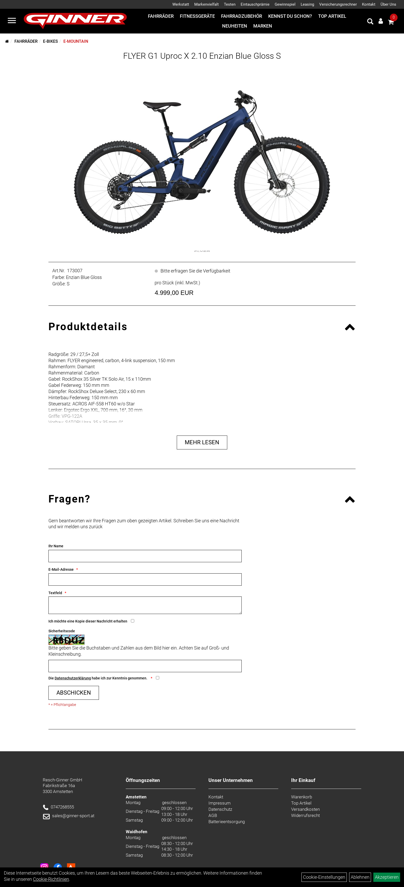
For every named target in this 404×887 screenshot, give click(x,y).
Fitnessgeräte (197, 16)
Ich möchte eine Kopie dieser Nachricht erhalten (87, 621)
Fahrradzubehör (241, 16)
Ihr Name (55, 546)
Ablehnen (360, 877)
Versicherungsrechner (338, 4)
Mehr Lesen (202, 442)
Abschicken (73, 692)
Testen (229, 4)
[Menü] (12, 21)
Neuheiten (234, 26)
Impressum (219, 803)
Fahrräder (161, 16)
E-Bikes (50, 41)
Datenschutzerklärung (73, 678)
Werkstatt (180, 4)
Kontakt (368, 4)
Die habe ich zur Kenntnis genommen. (98, 678)
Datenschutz (220, 809)
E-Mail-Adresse (61, 569)
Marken (262, 26)
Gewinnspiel (285, 4)
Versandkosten (305, 809)
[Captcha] (145, 666)
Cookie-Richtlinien (51, 879)
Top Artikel (332, 16)
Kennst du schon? (290, 16)
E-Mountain (75, 41)
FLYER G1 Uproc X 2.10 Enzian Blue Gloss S (202, 56)
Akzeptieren (387, 877)
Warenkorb (301, 796)
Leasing (307, 4)
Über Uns (388, 4)
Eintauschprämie (255, 4)
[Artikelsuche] (370, 22)
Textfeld (55, 593)
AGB (212, 815)
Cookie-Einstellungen (324, 877)
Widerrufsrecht (305, 815)
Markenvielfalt (206, 4)
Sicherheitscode (61, 631)
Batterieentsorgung (226, 821)
